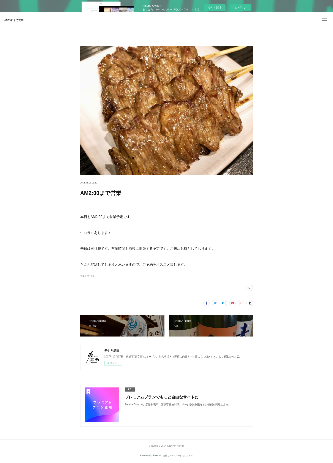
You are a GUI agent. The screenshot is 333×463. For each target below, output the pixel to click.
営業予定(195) (87, 276)
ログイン (240, 7)
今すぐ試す (215, 7)
